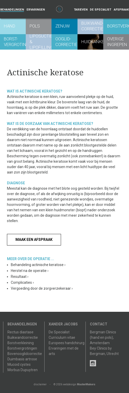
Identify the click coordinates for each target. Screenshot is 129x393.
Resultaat (19, 277)
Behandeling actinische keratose (38, 265)
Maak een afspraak (34, 239)
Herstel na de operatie (29, 271)
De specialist (100, 9)
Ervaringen (36, 9)
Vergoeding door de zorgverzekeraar (42, 288)
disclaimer (40, 384)
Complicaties (22, 282)
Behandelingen (12, 9)
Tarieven (81, 9)
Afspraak (121, 9)
